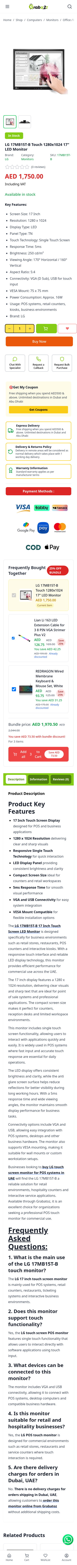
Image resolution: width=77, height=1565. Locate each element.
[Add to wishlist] (67, 328)
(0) (61, 779)
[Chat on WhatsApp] (68, 1539)
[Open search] (70, 6)
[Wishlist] (45, 1557)
